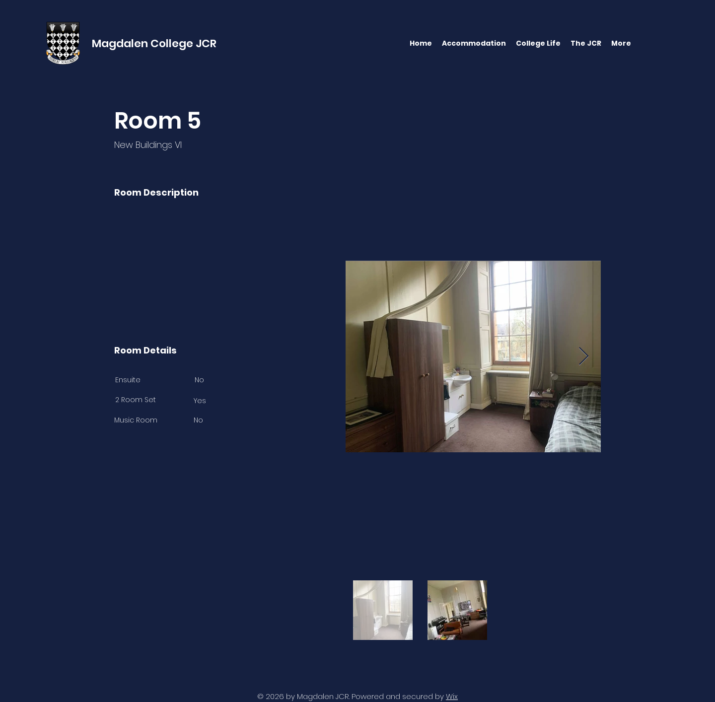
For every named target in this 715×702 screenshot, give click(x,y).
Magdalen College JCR (154, 43)
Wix (452, 696)
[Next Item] (583, 356)
